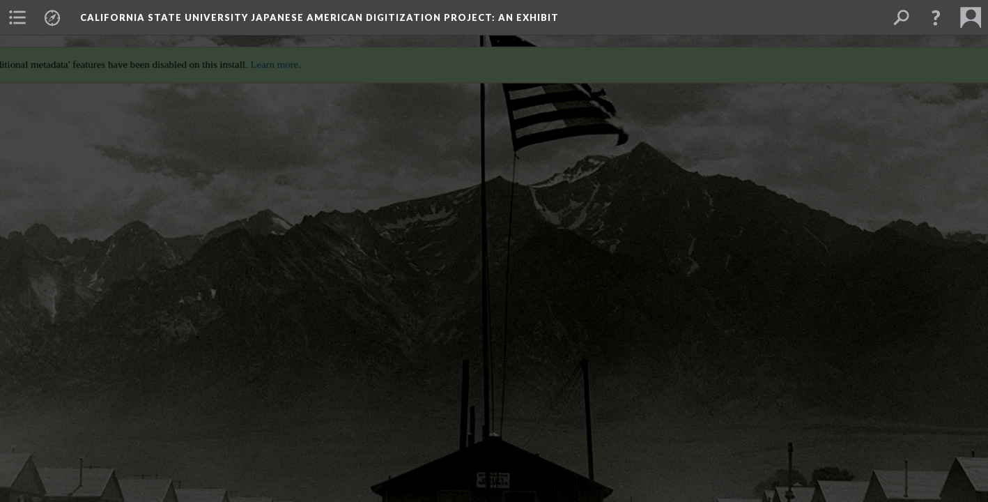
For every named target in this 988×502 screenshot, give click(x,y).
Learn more (269, 59)
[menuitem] (17, 17)
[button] (935, 17)
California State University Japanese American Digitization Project (319, 17)
